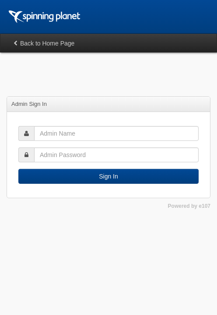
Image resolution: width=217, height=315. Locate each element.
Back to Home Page (44, 43)
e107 (204, 206)
